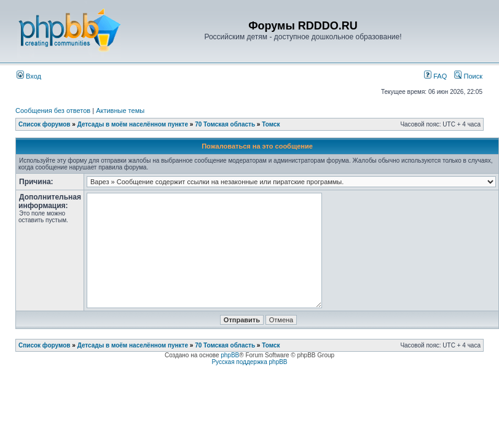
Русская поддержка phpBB (249, 362)
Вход (29, 76)
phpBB (230, 355)
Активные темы (120, 110)
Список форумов (44, 124)
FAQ (435, 76)
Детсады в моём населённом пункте (132, 124)
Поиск (468, 76)
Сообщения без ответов (52, 110)
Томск (271, 124)
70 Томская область (225, 124)
